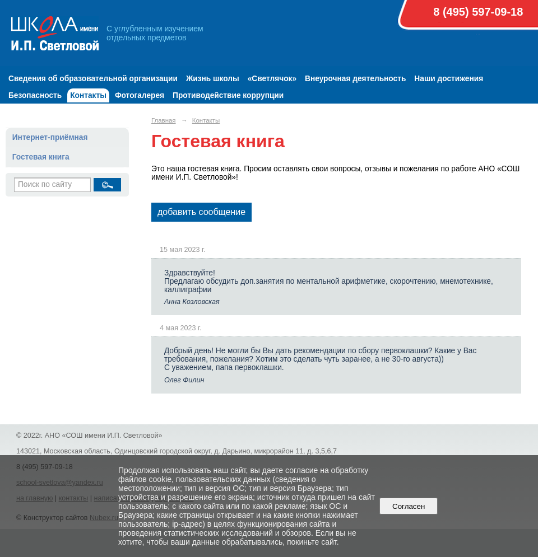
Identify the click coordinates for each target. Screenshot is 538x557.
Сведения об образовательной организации (93, 78)
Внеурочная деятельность (355, 78)
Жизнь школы (212, 78)
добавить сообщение (201, 212)
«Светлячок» (272, 78)
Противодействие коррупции (228, 95)
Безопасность (35, 95)
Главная (163, 120)
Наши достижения (448, 78)
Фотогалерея (139, 95)
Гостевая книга (40, 157)
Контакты (88, 95)
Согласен (408, 506)
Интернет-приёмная (50, 137)
